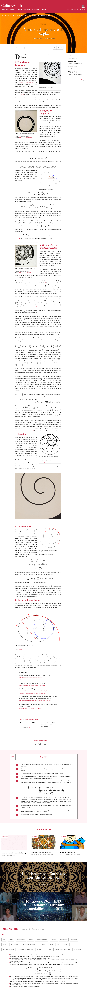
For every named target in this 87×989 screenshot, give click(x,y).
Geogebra (44, 462)
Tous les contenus (16, 15)
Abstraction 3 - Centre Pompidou (25, 272)
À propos (73, 9)
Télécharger (25, 727)
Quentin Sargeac (73, 69)
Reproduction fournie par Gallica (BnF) (30, 708)
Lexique (44, 9)
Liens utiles (68, 9)
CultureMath (5, 15)
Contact (77, 9)
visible (22, 94)
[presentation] (60, 126)
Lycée (26, 15)
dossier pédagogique (26, 82)
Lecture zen (19, 48)
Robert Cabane (51, 38)
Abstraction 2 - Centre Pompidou (25, 137)
